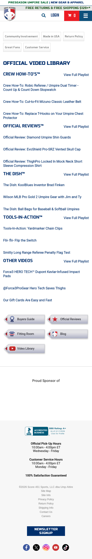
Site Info (46, 495)
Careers (46, 516)
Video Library (25, 348)
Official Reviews (70, 319)
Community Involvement (21, 36)
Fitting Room (25, 334)
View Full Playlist (76, 75)
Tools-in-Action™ (22, 217)
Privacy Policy (46, 499)
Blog (63, 334)
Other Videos (18, 261)
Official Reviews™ (23, 126)
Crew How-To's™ (21, 74)
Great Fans (12, 47)
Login (55, 15)
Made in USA (51, 36)
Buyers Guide (26, 319)
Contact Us (46, 512)
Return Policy (74, 36)
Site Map (46, 491)
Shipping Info (46, 507)
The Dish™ (14, 174)
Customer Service (37, 47)
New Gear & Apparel (67, 2)
